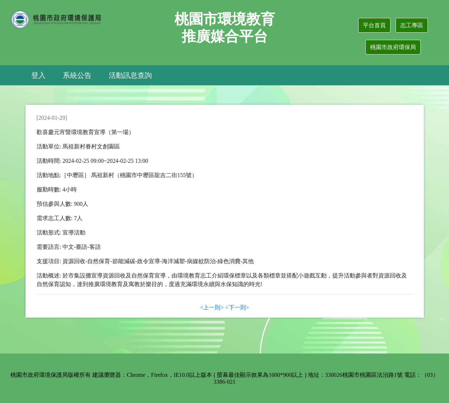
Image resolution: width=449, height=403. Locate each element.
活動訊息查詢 (130, 75)
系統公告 (77, 75)
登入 (38, 75)
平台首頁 (374, 25)
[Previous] (212, 307)
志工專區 (411, 25)
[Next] (237, 307)
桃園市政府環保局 (393, 47)
